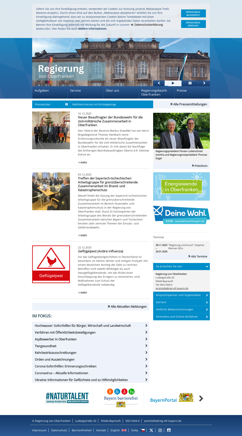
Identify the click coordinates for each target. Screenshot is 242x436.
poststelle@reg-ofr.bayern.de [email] (172, 288)
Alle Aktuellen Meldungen (129, 307)
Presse (182, 90)
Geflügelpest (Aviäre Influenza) (100, 251)
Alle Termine (199, 256)
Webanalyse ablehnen (193, 24)
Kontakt (101, 430)
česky (134, 430)
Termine (158, 237)
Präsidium (201, 166)
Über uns (112, 90)
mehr (83, 162)
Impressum (39, 430)
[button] (90, 325)
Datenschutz (59, 430)
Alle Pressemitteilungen (190, 104)
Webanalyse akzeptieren (193, 13)
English (115, 430)
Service (75, 90)
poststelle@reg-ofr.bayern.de (162, 421)
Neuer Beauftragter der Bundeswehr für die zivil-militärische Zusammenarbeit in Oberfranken (110, 121)
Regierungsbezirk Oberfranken (154, 92)
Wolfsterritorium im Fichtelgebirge (94, 104)
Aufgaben (42, 90)
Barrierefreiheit (82, 430)
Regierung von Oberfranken (53, 421)
